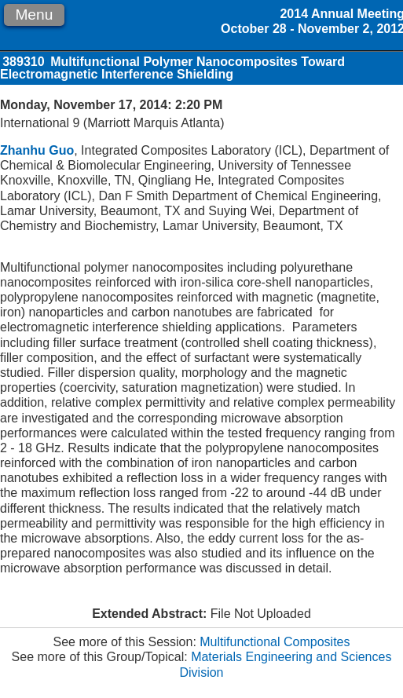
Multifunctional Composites (275, 642)
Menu (34, 14)
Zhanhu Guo (37, 150)
